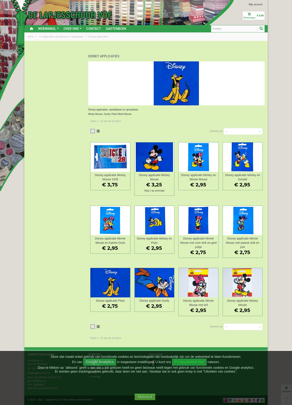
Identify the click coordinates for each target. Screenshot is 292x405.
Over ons (72, 29)
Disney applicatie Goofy (154, 300)
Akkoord (145, 397)
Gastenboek (116, 29)
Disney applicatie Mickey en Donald (242, 177)
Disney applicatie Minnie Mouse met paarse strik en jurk (242, 243)
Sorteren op (216, 131)
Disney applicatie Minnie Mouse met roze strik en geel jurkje (198, 243)
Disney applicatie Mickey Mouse (154, 177)
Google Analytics (100, 362)
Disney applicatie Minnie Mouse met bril (198, 303)
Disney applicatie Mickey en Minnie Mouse (198, 177)
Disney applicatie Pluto (110, 300)
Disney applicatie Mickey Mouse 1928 (110, 177)
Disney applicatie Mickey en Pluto (154, 240)
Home (30, 36)
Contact (93, 29)
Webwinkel (48, 29)
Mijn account (255, 4)
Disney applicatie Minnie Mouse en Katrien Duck (110, 240)
